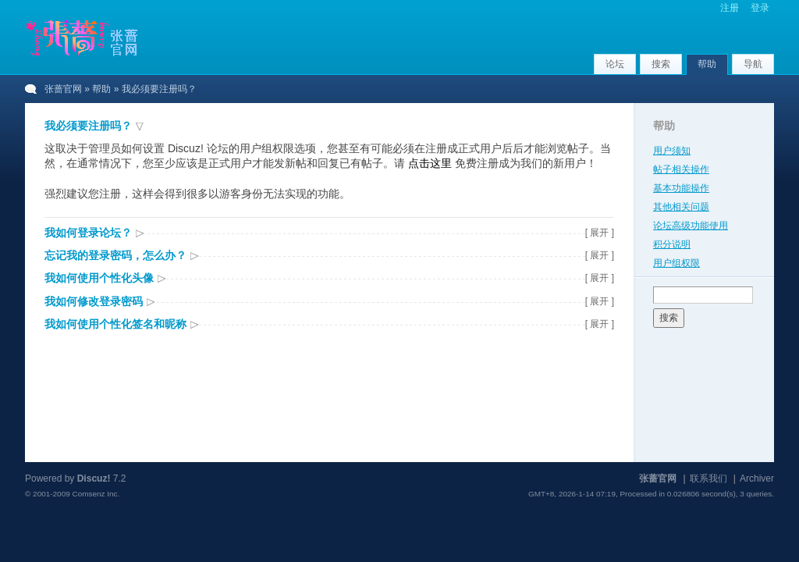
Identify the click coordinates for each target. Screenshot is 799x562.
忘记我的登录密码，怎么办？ (115, 255)
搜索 (661, 64)
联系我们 (708, 478)
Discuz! (94, 478)
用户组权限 (676, 263)
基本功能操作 (681, 188)
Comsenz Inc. (95, 493)
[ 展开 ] (599, 232)
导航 (753, 64)
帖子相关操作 (681, 169)
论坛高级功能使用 (690, 225)
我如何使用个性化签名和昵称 (115, 324)
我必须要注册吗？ (88, 125)
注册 (729, 7)
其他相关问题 (681, 206)
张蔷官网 (63, 89)
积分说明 (672, 244)
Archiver (757, 478)
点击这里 (430, 163)
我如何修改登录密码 (93, 301)
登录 (760, 7)
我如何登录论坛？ (88, 232)
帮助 (707, 64)
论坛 (614, 64)
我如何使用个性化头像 (99, 278)
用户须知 (672, 150)
